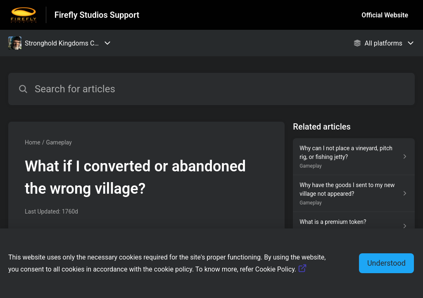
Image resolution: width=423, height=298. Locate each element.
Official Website (384, 15)
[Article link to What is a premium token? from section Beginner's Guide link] (354, 226)
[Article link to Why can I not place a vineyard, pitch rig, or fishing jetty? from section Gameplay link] (354, 156)
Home (32, 142)
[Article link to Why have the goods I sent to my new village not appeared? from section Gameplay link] (354, 193)
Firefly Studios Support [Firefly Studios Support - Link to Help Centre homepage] (97, 15)
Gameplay (58, 142)
